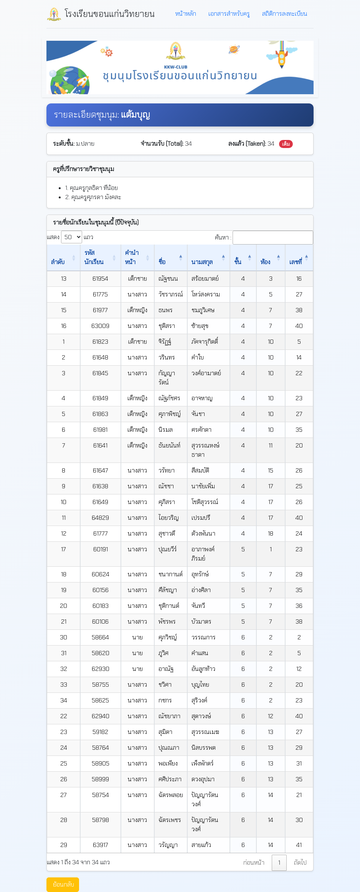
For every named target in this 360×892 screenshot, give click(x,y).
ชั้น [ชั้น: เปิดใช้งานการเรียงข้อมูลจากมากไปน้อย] (248, 262)
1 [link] (279, 835)
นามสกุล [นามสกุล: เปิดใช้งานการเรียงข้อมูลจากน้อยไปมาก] (206, 262)
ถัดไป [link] (300, 835)
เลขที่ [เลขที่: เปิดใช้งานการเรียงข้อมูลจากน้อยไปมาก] (295, 257)
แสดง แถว (70, 237)
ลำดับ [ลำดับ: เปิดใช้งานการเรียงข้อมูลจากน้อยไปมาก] (57, 262)
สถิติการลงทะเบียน (284, 14)
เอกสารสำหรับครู (229, 14)
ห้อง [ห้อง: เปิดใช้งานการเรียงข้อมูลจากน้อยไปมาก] (271, 262)
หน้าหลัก (185, 14)
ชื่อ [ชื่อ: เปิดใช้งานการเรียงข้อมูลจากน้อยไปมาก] (164, 262)
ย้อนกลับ (63, 857)
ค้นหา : (264, 238)
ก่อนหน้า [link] (253, 835)
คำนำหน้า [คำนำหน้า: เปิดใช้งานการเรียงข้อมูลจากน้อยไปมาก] (129, 257)
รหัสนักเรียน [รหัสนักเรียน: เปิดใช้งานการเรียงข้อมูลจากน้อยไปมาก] (88, 257)
